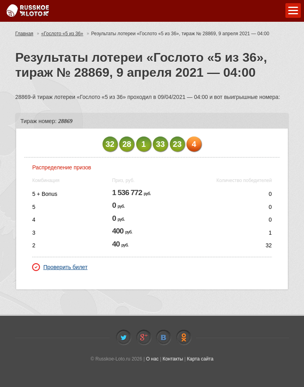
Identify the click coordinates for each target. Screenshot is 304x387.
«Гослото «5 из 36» (62, 33)
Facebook (144, 337)
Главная (24, 33)
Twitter (123, 337)
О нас (152, 359)
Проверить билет (59, 267)
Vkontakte (163, 337)
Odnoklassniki (184, 337)
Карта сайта (200, 359)
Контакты (173, 359)
